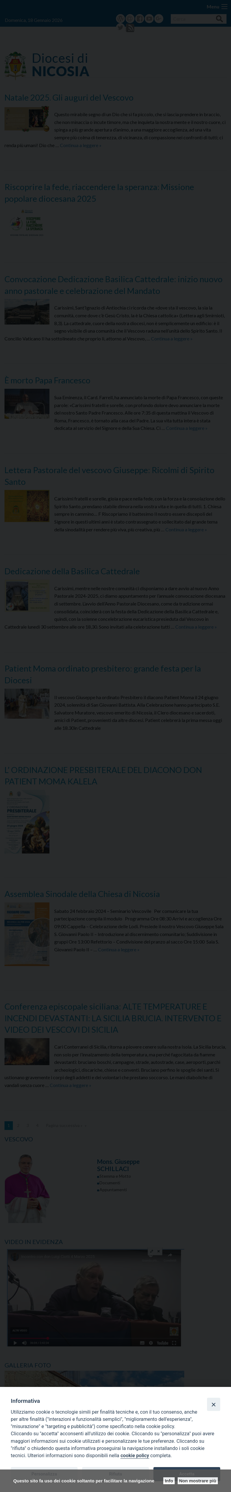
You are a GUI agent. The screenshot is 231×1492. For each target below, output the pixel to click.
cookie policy (134, 1455)
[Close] (213, 1404)
